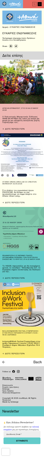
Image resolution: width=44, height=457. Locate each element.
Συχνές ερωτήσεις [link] (10, 387)
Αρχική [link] (5, 27)
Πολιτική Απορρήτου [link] (11, 392)
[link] (41, 232)
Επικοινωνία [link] (7, 385)
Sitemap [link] (6, 389)
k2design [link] (14, 402)
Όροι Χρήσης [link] (8, 391)
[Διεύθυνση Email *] (22, 434)
